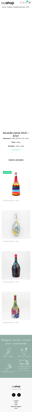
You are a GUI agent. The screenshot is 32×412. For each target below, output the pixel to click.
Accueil (4, 7)
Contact (16, 401)
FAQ (16, 402)
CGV (16, 408)
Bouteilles (10, 7)
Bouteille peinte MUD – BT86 (11, 241)
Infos (16, 404)
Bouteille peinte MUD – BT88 (11, 200)
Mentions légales (16, 406)
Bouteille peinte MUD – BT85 (11, 282)
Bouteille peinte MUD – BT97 (11, 322)
